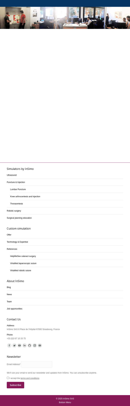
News (9, 294)
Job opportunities (14, 309)
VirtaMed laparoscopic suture (23, 263)
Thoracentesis (16, 203)
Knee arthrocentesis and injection (25, 196)
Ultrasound (12, 175)
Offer (9, 235)
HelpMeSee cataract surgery (23, 256)
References (12, 249)
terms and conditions (30, 378)
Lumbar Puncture (18, 189)
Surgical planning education (19, 218)
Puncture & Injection (16, 182)
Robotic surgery (14, 211)
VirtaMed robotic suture (20, 270)
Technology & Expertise (17, 242)
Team (9, 301)
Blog (9, 287)
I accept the (65, 382)
